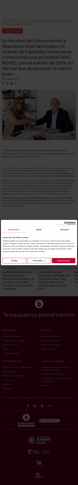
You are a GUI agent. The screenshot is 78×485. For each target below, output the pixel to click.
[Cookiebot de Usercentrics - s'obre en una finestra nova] (65, 223)
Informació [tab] (64, 229)
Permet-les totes (63, 261)
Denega (14, 261)
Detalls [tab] (39, 229)
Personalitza (39, 261)
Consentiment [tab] (13, 229)
